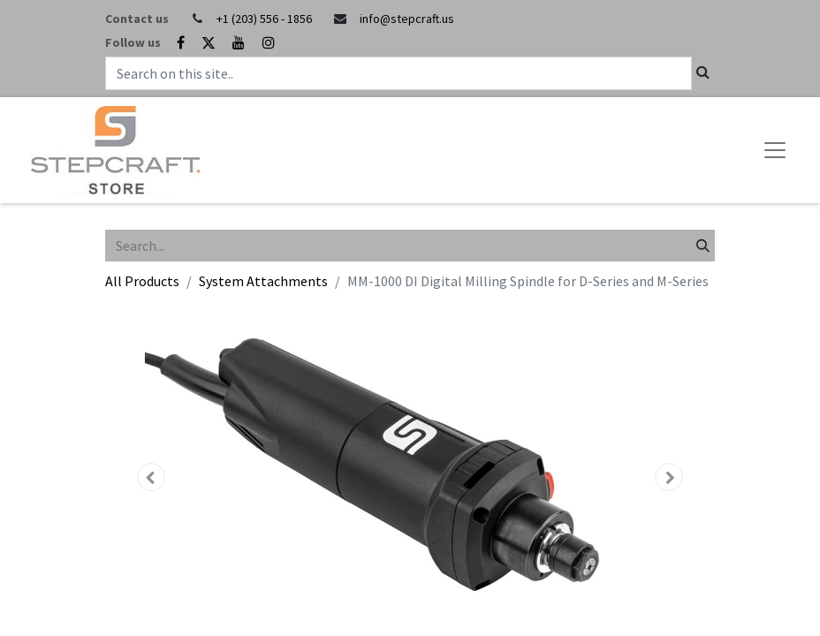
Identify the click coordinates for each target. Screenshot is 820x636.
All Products (142, 281)
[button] (151, 477)
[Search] (703, 245)
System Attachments (263, 281)
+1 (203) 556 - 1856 (264, 18)
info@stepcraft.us (407, 18)
